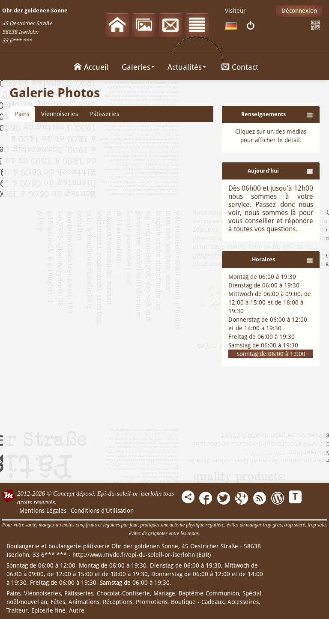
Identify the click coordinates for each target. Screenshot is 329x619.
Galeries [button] (138, 67)
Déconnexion (299, 10)
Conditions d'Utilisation (102, 510)
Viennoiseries (59, 114)
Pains (22, 114)
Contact (238, 66)
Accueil (90, 66)
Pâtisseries (104, 114)
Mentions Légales (42, 510)
